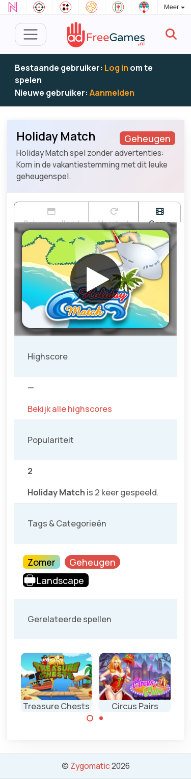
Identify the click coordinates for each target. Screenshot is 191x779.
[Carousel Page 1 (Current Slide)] (90, 718)
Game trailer (159, 214)
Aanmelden (112, 92)
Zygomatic (90, 765)
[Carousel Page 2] (101, 718)
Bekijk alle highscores (70, 408)
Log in (116, 67)
